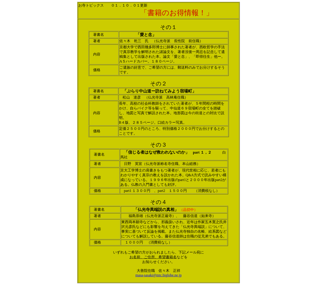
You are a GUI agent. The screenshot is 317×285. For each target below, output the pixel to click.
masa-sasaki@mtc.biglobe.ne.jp (158, 275)
